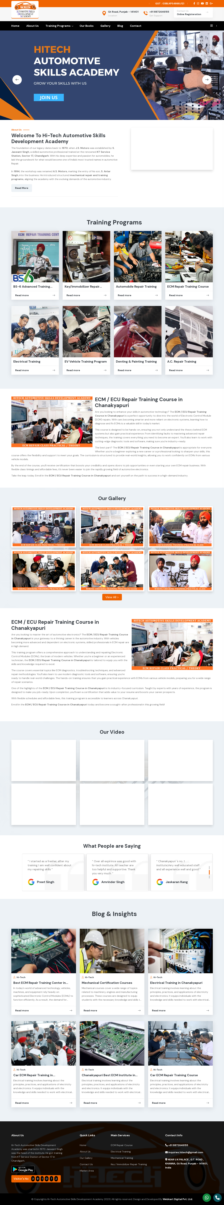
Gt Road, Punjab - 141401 (123, 11)
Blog (120, 26)
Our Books (87, 26)
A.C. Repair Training (181, 361)
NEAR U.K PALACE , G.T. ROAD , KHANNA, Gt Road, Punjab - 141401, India (186, 1163)
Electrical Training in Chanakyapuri (176, 983)
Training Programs (58, 26)
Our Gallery (86, 1158)
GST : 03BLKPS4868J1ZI (169, 3)
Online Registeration (189, 14)
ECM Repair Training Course (188, 286)
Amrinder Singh (177, 882)
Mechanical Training (122, 1158)
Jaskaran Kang (48, 882)
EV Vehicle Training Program (86, 361)
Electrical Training (26, 361)
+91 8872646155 (159, 11)
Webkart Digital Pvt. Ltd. (178, 1199)
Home (15, 26)
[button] (17, 79)
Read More (21, 188)
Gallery (105, 26)
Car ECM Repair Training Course (174, 1075)
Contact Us (86, 1164)
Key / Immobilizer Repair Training (129, 1164)
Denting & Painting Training (136, 361)
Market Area (87, 1170)
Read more (35, 295)
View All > (112, 597)
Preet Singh (110, 882)
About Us (32, 26)
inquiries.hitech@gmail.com (184, 1152)
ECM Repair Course (122, 1145)
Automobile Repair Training (136, 286)
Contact (135, 26)
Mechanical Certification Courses (107, 983)
